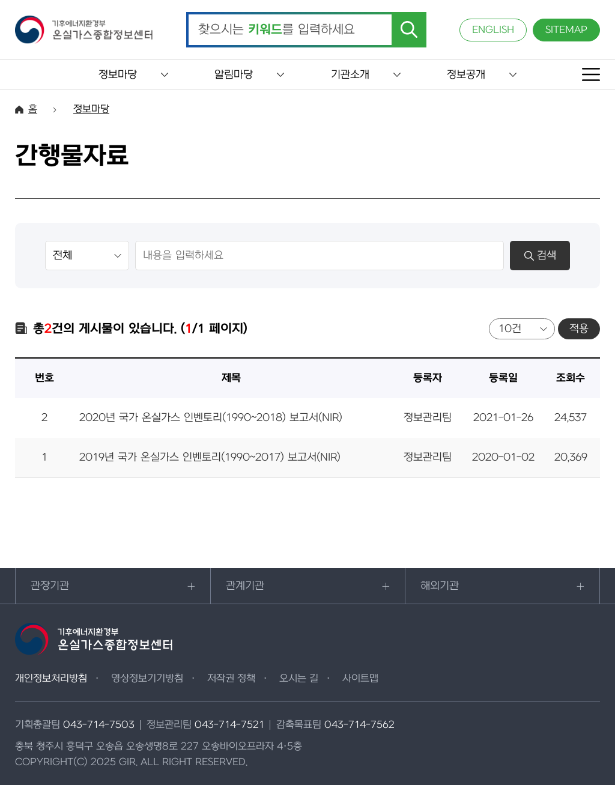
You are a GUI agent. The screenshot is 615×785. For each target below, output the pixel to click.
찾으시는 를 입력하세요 (276, 30)
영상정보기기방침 (147, 678)
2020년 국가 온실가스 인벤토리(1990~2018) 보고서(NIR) (210, 417)
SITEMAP (566, 30)
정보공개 (466, 74)
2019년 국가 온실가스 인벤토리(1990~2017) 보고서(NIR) (210, 457)
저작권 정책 (231, 678)
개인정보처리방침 (51, 678)
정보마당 (117, 74)
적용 (579, 329)
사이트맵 (360, 678)
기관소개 (350, 74)
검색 (540, 255)
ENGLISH (493, 30)
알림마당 (233, 74)
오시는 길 (298, 678)
